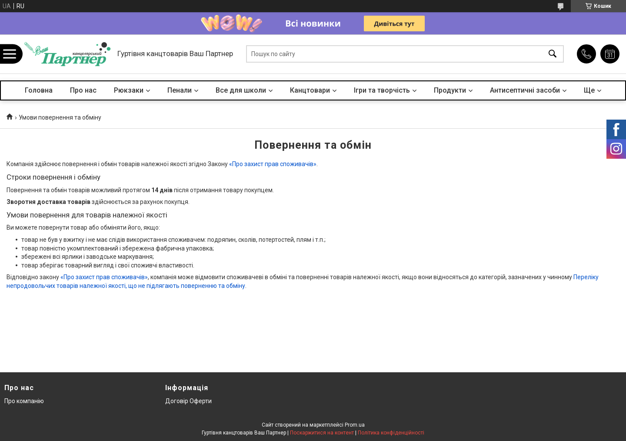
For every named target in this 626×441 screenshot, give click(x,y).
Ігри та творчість (382, 90)
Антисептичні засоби (525, 90)
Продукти (450, 90)
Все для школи (241, 90)
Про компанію (24, 401)
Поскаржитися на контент (322, 433)
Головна (39, 90)
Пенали (179, 90)
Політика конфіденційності (391, 433)
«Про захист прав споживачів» (272, 163)
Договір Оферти (188, 401)
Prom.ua (355, 425)
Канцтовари (310, 90)
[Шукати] (552, 54)
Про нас (83, 90)
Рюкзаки (128, 90)
